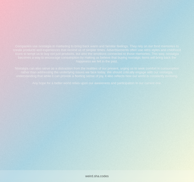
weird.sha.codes (97, 176)
